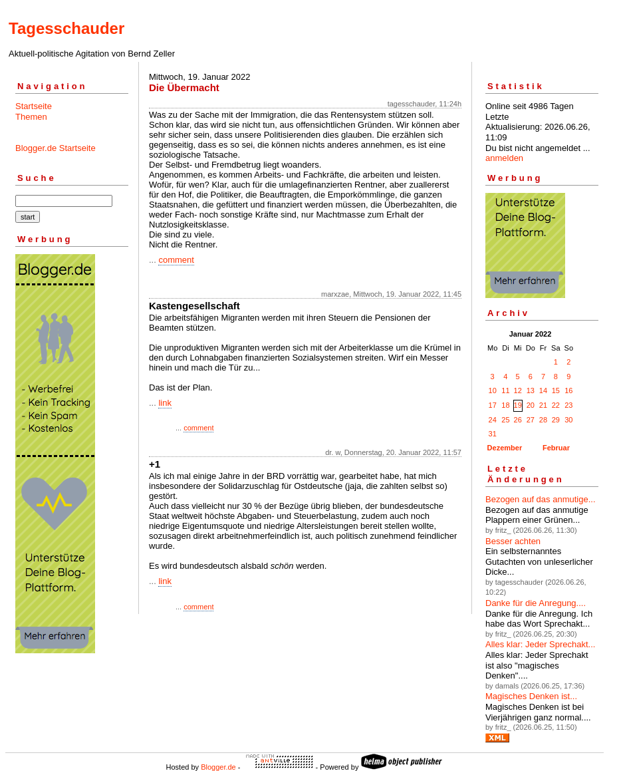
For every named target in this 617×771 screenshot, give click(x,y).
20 (531, 405)
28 (543, 420)
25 (505, 420)
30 (568, 420)
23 (568, 405)
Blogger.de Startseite (55, 148)
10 (493, 390)
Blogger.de (218, 767)
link (165, 403)
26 (518, 420)
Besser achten (513, 541)
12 (518, 390)
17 (493, 405)
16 (568, 390)
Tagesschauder (66, 28)
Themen (31, 117)
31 (493, 434)
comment (175, 260)
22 (556, 405)
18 (505, 405)
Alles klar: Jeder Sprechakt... (540, 644)
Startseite (33, 106)
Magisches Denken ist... (531, 696)
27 (531, 420)
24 (493, 420)
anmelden (504, 158)
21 (543, 405)
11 (505, 390)
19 (518, 405)
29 (556, 420)
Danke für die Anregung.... (535, 603)
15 (556, 390)
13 (531, 390)
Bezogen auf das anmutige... (540, 499)
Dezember (505, 448)
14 (543, 390)
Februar (556, 448)
